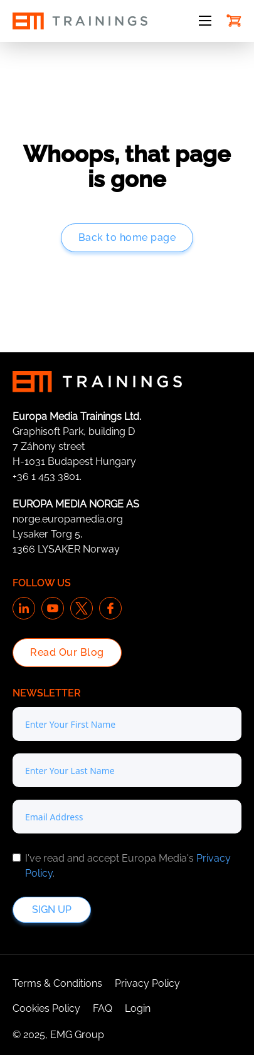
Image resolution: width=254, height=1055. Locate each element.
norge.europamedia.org (68, 519)
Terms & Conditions (57, 983)
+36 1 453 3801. (47, 476)
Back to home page (127, 237)
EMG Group (77, 1035)
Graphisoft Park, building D (74, 431)
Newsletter (47, 693)
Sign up (51, 909)
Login (138, 1008)
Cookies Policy (46, 1008)
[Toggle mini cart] (233, 20)
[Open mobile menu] (205, 21)
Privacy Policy (147, 983)
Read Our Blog (67, 652)
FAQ (102, 1008)
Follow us (42, 583)
